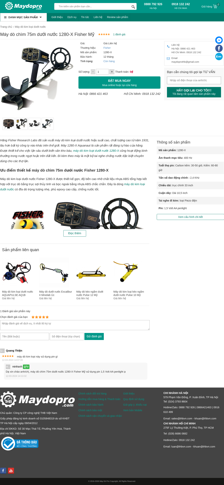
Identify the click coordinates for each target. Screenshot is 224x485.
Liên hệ (98, 17)
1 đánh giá (119, 34)
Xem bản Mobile (132, 410)
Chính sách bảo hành (90, 404)
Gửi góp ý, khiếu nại (135, 404)
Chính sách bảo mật (90, 410)
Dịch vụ (72, 17)
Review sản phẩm (117, 17)
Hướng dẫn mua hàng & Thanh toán (99, 399)
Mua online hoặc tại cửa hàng (119, 82)
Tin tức (85, 17)
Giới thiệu (57, 17)
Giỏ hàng (210, 6)
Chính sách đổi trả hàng (92, 393)
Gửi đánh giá (94, 336)
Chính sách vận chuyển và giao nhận (100, 415)
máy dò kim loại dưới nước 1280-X (96, 150)
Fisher (107, 47)
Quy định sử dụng (133, 399)
